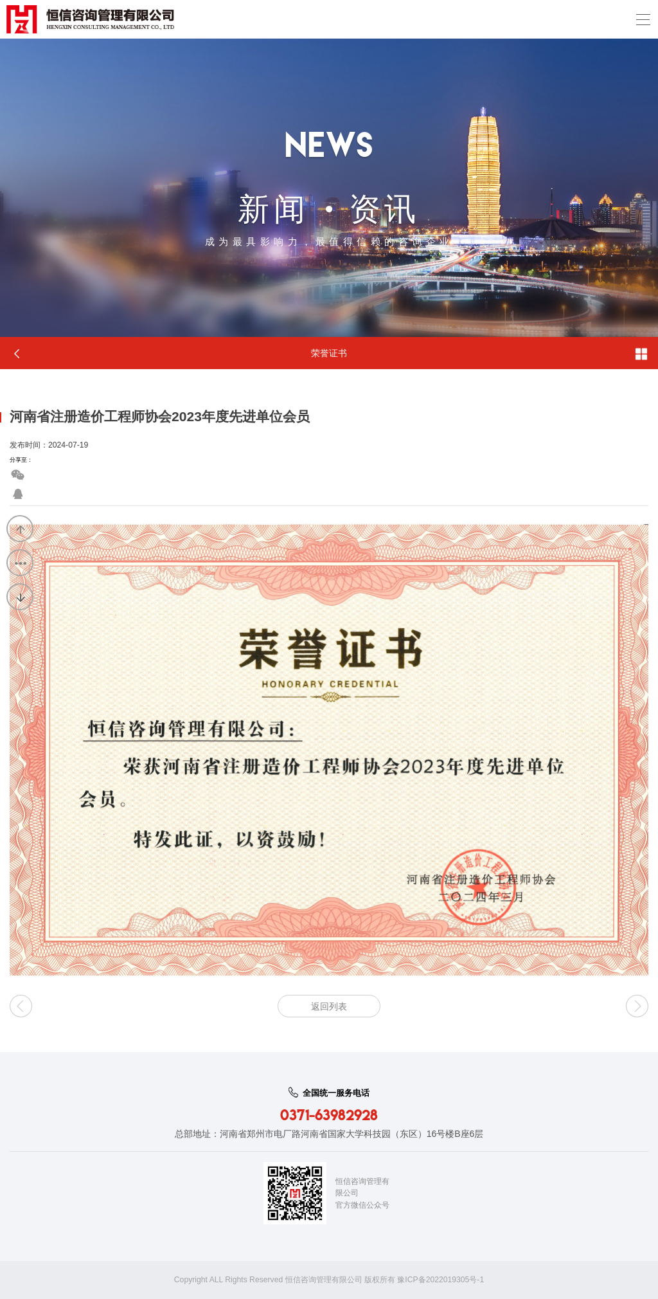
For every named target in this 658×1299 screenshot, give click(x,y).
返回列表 (20, 563)
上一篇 (20, 529)
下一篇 (20, 597)
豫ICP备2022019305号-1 (440, 1279)
